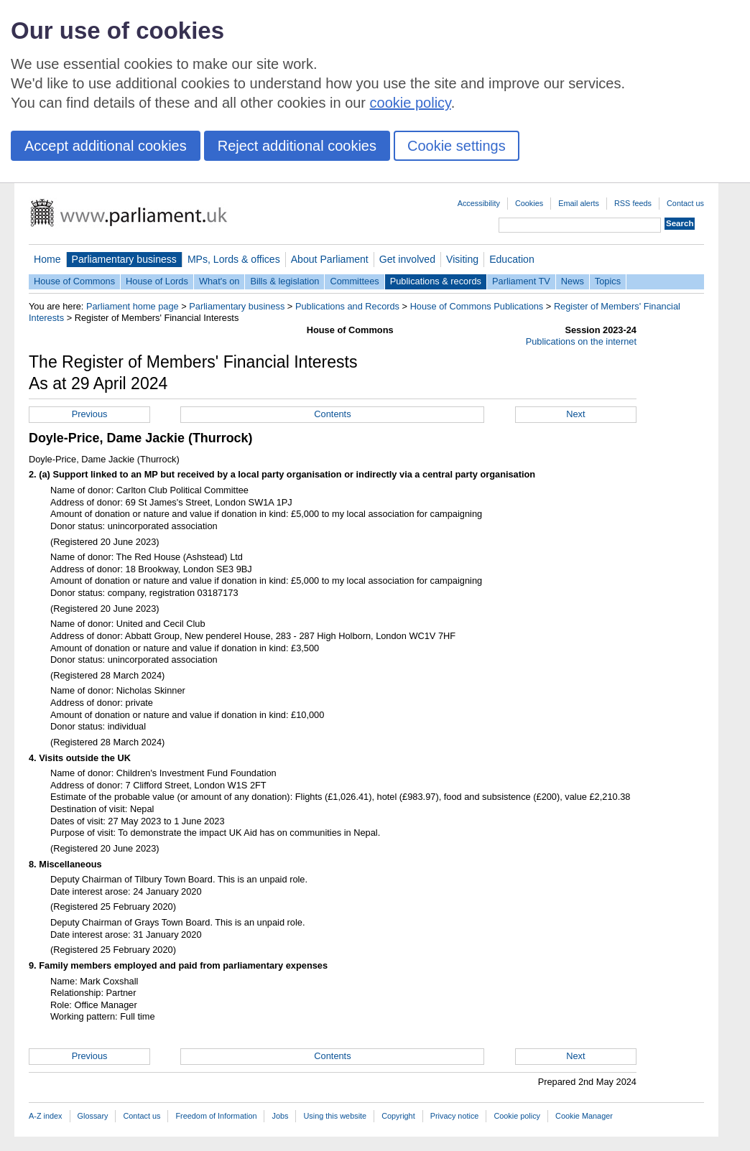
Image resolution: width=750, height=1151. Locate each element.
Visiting (462, 259)
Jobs (280, 1116)
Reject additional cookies (297, 146)
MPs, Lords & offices (234, 259)
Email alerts (578, 203)
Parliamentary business (124, 259)
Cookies (529, 203)
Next (575, 414)
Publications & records (435, 281)
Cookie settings (456, 146)
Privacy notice (454, 1116)
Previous (90, 414)
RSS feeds (633, 203)
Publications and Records (347, 306)
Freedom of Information (215, 1116)
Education (511, 259)
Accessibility (479, 203)
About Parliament (330, 259)
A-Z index (45, 1116)
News (572, 281)
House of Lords (157, 281)
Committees (354, 281)
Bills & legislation (284, 281)
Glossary (93, 1116)
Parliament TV (521, 281)
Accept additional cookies (105, 146)
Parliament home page (132, 306)
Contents (332, 414)
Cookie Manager (584, 1116)
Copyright (398, 1116)
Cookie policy (517, 1116)
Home (47, 259)
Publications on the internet (581, 341)
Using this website (334, 1116)
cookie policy (410, 103)
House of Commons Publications (477, 306)
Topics (608, 281)
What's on (219, 281)
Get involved (407, 259)
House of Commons (74, 281)
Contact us (685, 203)
